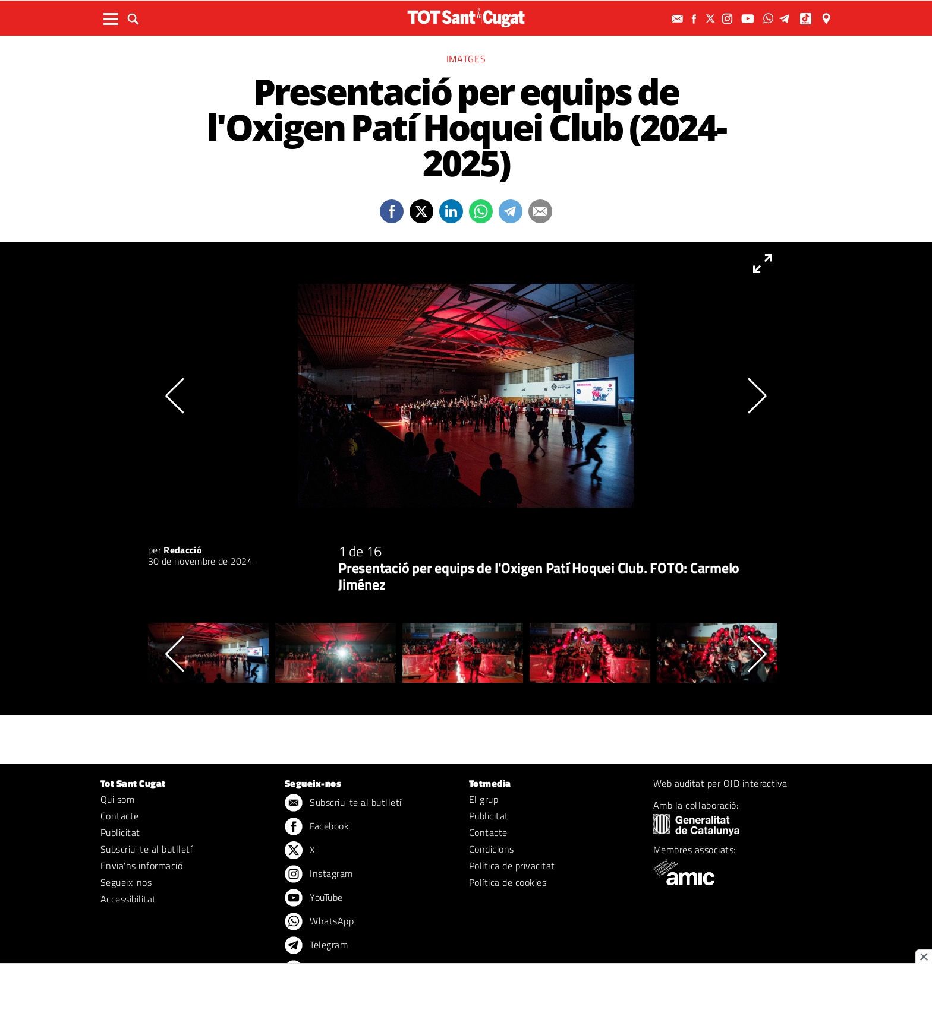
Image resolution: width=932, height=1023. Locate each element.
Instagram (319, 874)
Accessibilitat (128, 899)
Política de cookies (507, 882)
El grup (483, 799)
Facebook (317, 827)
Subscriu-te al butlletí (146, 849)
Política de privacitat (512, 866)
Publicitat (120, 832)
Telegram (316, 946)
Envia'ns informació (141, 866)
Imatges (466, 59)
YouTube (314, 898)
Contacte (119, 816)
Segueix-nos (126, 882)
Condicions (491, 849)
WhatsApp (319, 922)
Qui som (117, 799)
